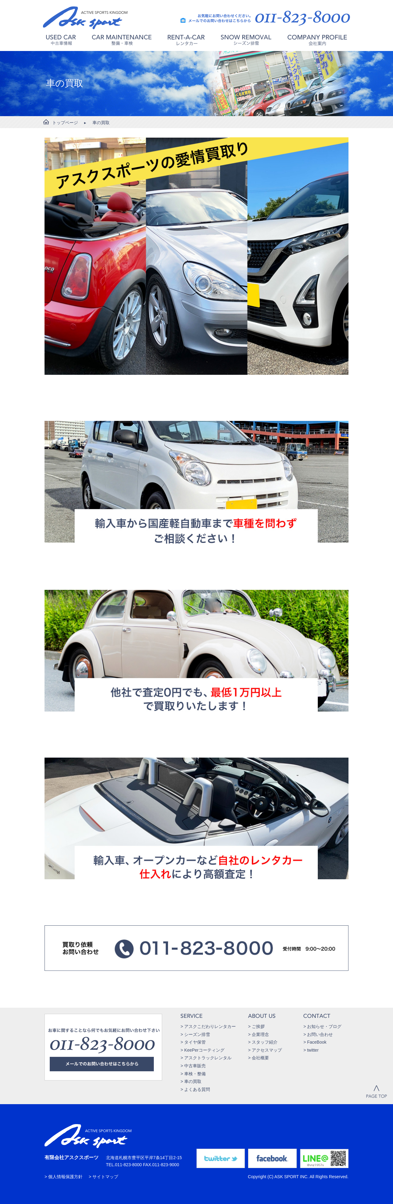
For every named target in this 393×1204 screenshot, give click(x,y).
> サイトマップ (103, 1176)
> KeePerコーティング (202, 1050)
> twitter (310, 1050)
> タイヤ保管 (193, 1042)
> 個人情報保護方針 (64, 1176)
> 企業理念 (258, 1034)
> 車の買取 (191, 1081)
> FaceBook (314, 1042)
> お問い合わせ (318, 1034)
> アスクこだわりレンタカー (208, 1026)
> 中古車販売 (193, 1065)
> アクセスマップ (265, 1050)
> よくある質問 (195, 1089)
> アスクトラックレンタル (206, 1057)
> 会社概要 (258, 1057)
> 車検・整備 (193, 1073)
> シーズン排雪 (195, 1034)
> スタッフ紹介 (263, 1042)
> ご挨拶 (256, 1026)
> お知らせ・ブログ (322, 1026)
